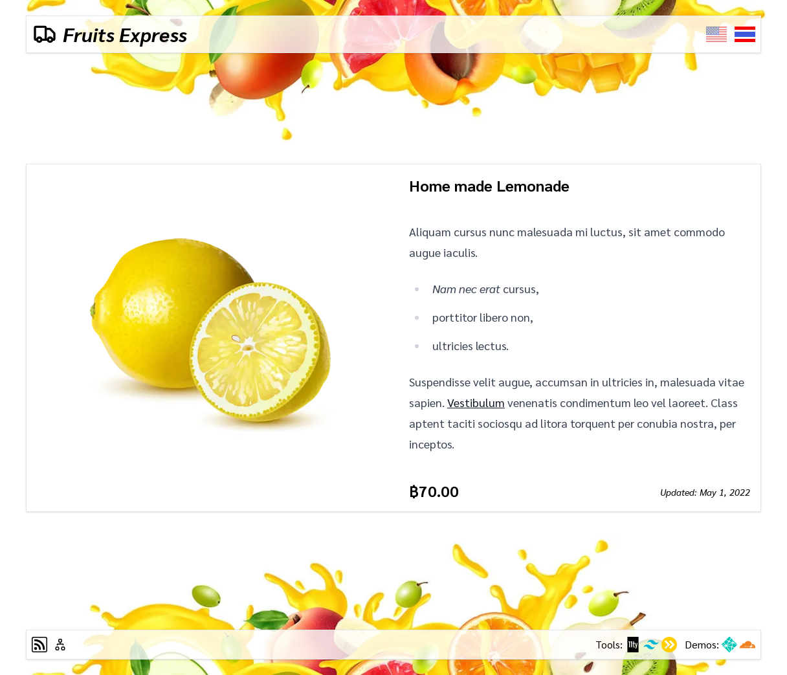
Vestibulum (476, 402)
